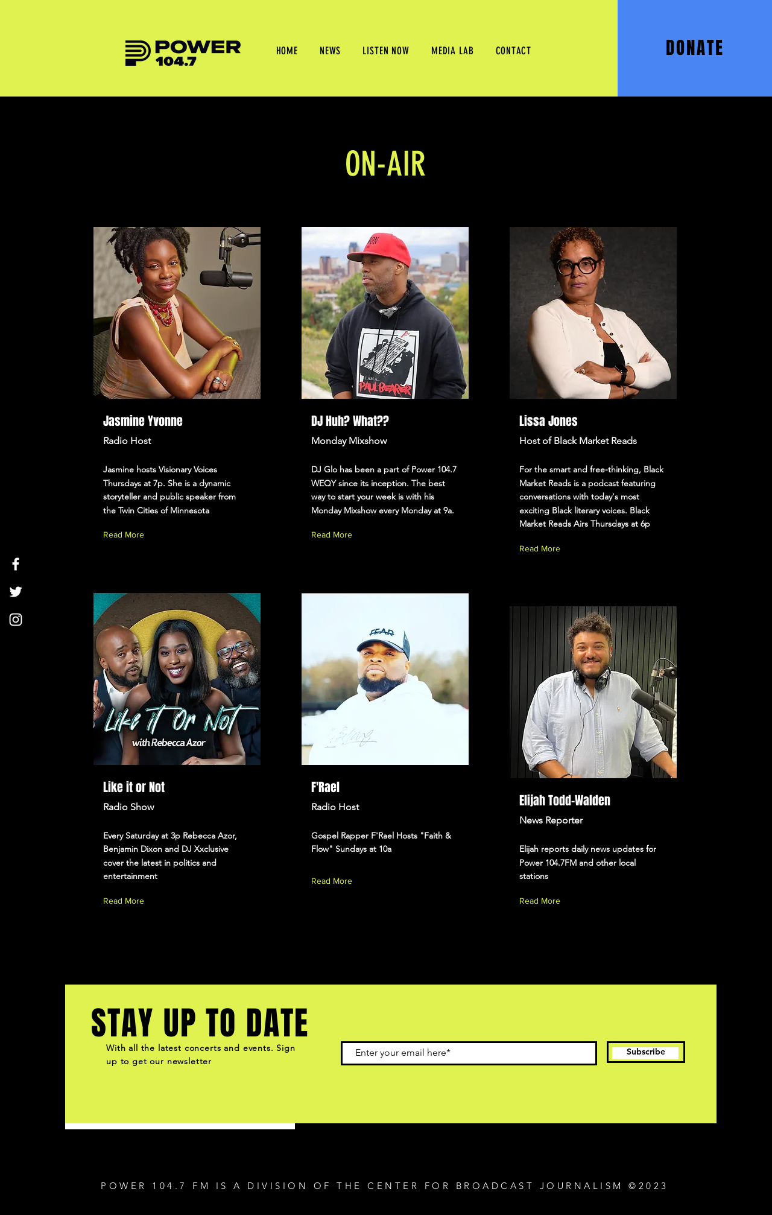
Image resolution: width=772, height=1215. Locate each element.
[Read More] (125, 535)
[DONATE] (696, 47)
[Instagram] (15, 619)
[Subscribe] (646, 1052)
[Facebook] (15, 564)
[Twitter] (15, 591)
